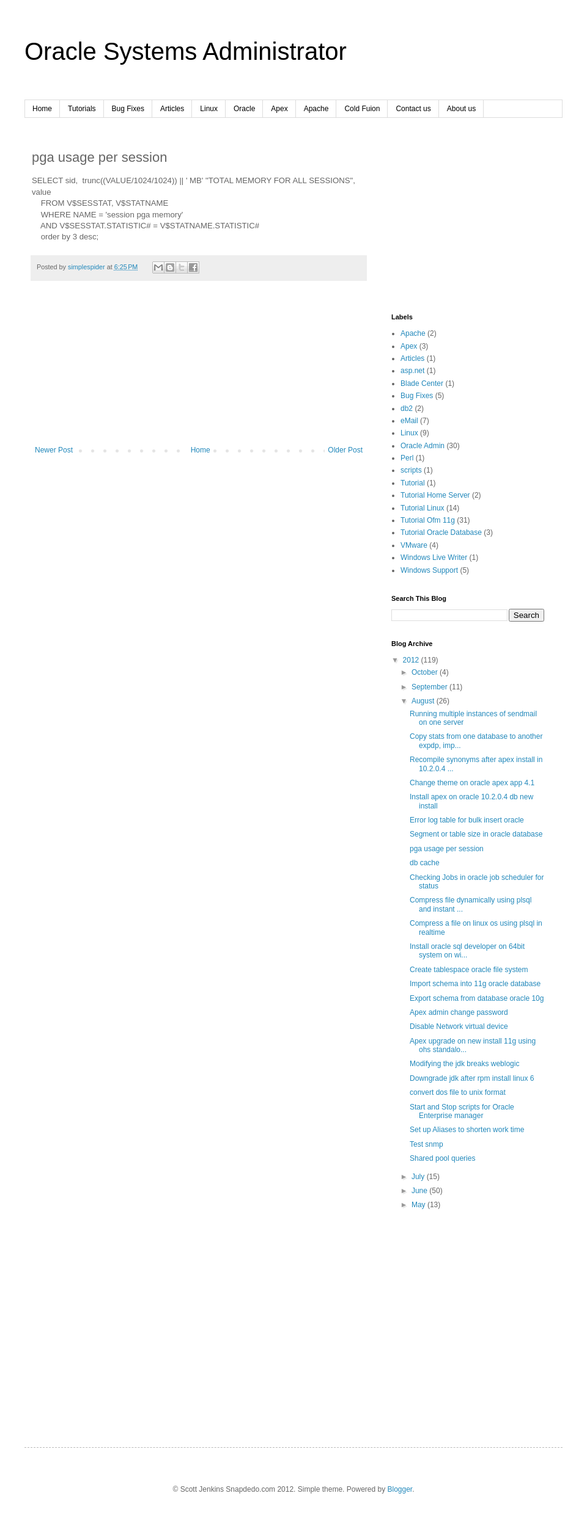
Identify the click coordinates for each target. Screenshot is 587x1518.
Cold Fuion (362, 108)
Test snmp (426, 1144)
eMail (409, 420)
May (419, 1204)
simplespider (87, 267)
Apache (316, 108)
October (426, 672)
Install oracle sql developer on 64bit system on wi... (467, 950)
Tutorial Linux (423, 508)
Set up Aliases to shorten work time (467, 1129)
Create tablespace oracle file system (469, 969)
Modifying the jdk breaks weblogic (464, 1063)
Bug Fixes (128, 108)
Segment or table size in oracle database (476, 834)
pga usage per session (447, 848)
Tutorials (82, 108)
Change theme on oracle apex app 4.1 (472, 783)
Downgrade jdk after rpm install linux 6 (472, 1078)
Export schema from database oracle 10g (477, 998)
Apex (279, 108)
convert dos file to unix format (458, 1092)
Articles (172, 108)
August (424, 701)
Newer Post (54, 450)
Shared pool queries (442, 1158)
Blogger (400, 1489)
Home (42, 108)
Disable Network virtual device (459, 1026)
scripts (411, 470)
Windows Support (429, 570)
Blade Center (422, 383)
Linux (209, 108)
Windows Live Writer (434, 557)
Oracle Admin (423, 445)
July (419, 1176)
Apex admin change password (459, 1012)
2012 (412, 660)
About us (461, 108)
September (430, 687)
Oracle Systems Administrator (185, 51)
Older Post (345, 450)
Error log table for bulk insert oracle (467, 820)
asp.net (412, 370)
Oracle (244, 108)
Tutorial (413, 483)
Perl (407, 458)
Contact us (413, 108)
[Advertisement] (199, 369)
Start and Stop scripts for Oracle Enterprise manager (462, 1111)
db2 (407, 408)
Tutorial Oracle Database (441, 532)
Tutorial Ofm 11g (428, 520)
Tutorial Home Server (435, 495)
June (420, 1190)
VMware (414, 545)
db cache (425, 863)
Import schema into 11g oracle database (475, 983)
